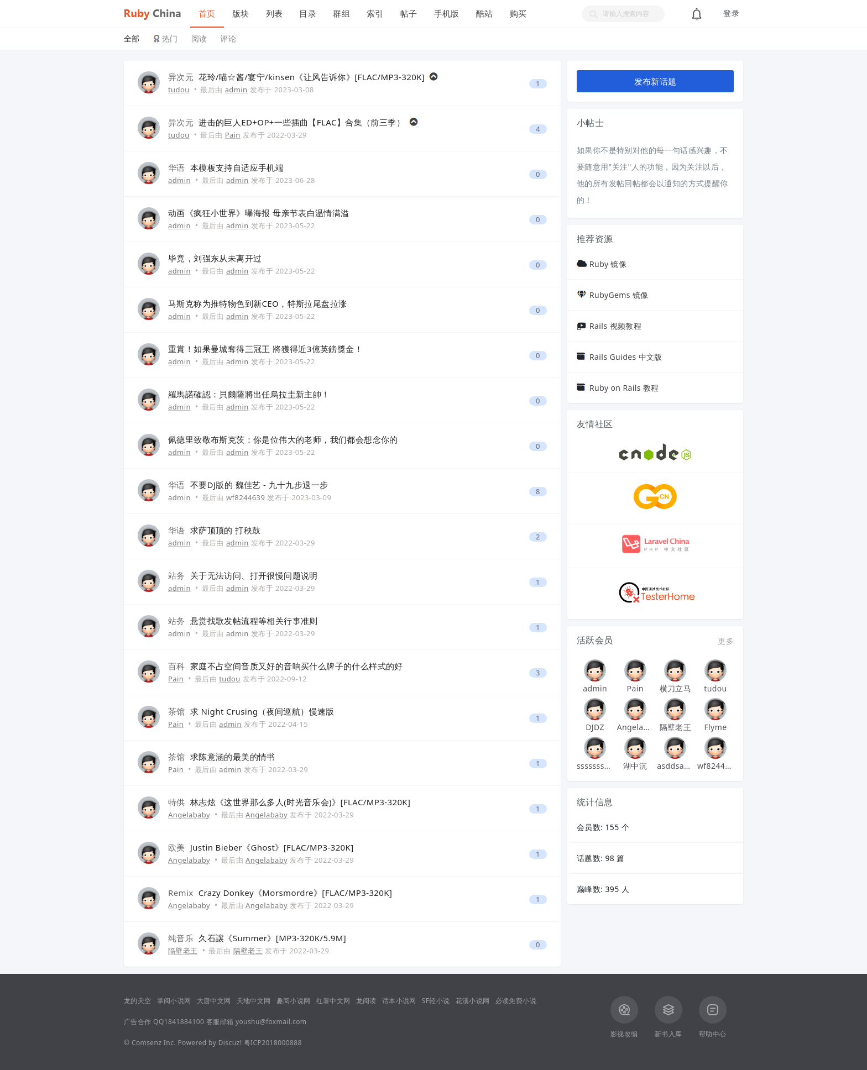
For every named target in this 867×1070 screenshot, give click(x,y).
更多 (726, 641)
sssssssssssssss (595, 765)
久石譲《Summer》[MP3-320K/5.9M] (272, 937)
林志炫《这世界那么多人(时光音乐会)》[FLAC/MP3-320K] (300, 801)
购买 (518, 13)
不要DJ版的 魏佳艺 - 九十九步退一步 (259, 484)
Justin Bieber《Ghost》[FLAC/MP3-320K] (272, 847)
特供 (176, 801)
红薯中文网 (333, 1000)
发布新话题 (655, 81)
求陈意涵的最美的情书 (232, 756)
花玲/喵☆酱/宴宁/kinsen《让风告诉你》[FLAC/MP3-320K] (312, 76)
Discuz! (230, 1042)
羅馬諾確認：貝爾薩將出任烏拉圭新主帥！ (249, 394)
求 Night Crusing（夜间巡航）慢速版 (262, 711)
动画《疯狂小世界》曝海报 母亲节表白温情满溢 (258, 212)
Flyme (715, 727)
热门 (170, 38)
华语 (176, 167)
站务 (176, 575)
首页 (207, 13)
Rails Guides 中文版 (625, 357)
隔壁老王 (183, 951)
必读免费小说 (515, 1000)
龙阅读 (366, 1000)
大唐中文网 (214, 1000)
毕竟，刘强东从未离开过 (215, 258)
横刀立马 (676, 688)
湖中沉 (635, 765)
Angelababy (189, 815)
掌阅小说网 (174, 1000)
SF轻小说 (436, 1000)
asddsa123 (675, 765)
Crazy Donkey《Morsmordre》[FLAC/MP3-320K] (296, 892)
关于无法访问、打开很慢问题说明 (254, 575)
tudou (179, 90)
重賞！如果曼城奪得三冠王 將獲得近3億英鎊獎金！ (265, 348)
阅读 (199, 38)
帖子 (408, 13)
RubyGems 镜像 (619, 295)
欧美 (176, 847)
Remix (181, 892)
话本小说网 (399, 1000)
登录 (731, 13)
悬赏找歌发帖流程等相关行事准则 (254, 620)
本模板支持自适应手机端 (237, 167)
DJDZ (595, 727)
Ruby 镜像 (607, 264)
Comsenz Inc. (154, 1042)
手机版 (446, 13)
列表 (274, 13)
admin (236, 90)
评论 (228, 38)
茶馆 (176, 711)
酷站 (484, 13)
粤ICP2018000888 (273, 1042)
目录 (307, 13)
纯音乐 (181, 937)
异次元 (181, 76)
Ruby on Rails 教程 (624, 387)
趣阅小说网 (293, 1000)
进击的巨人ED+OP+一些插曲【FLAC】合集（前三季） (302, 122)
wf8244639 (245, 497)
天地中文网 (254, 1000)
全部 (132, 38)
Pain (233, 135)
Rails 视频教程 (615, 326)
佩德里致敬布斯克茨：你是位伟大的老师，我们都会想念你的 (283, 439)
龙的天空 (138, 1000)
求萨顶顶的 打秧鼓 (225, 530)
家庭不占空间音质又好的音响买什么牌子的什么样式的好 (296, 666)
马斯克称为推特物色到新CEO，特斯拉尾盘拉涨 (257, 303)
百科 (176, 666)
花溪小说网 (473, 1000)
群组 (341, 13)
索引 (375, 13)
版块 (240, 13)
